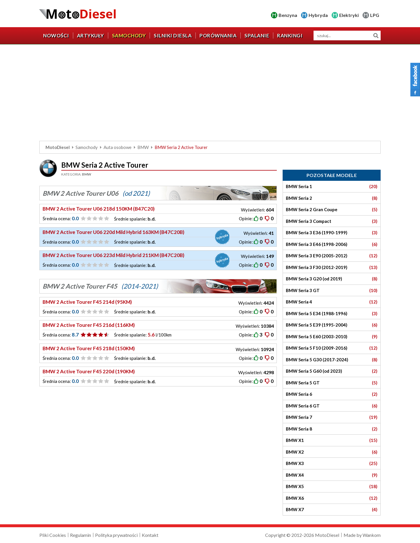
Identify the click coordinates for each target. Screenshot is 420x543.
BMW (143, 147)
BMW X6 (331, 498)
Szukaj (376, 35)
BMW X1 (331, 440)
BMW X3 (331, 463)
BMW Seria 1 (331, 186)
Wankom (372, 535)
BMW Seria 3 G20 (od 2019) (331, 278)
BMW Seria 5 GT (331, 382)
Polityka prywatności (116, 535)
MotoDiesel (58, 147)
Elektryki (349, 15)
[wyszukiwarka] (347, 35)
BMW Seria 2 (331, 198)
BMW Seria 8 (331, 429)
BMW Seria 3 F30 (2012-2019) (331, 267)
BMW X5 (331, 486)
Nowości (56, 35)
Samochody (129, 35)
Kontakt (150, 535)
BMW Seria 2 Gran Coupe (331, 209)
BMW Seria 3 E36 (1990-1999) (331, 232)
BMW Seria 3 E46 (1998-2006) (331, 244)
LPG (374, 15)
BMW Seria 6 (331, 394)
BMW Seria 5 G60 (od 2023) (331, 371)
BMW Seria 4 (331, 302)
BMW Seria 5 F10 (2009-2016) (331, 348)
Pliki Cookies (52, 535)
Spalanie (256, 35)
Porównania (218, 35)
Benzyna (288, 15)
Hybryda (318, 15)
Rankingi (289, 35)
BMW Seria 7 (331, 417)
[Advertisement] (210, 94)
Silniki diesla (173, 35)
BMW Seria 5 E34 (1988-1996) (331, 313)
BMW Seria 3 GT (331, 290)
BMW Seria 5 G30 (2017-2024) (331, 359)
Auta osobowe (118, 147)
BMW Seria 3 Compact (331, 221)
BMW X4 (331, 475)
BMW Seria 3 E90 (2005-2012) (331, 255)
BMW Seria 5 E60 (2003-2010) (331, 336)
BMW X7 (331, 509)
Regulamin (80, 535)
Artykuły (90, 35)
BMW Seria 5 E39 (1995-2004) (331, 325)
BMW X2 (331, 452)
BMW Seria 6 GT (331, 406)
